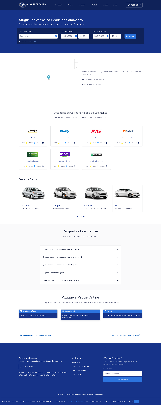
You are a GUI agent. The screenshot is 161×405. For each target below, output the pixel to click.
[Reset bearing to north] (76, 67)
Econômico (26, 205)
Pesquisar (130, 36)
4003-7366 (134, 5)
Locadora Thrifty (64, 138)
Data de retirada (67, 32)
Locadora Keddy (64, 161)
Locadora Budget (128, 138)
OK (136, 401)
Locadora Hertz (33, 138)
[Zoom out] (76, 64)
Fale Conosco (77, 374)
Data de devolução (99, 32)
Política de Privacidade (80, 366)
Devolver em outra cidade (28, 41)
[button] (77, 216)
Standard (88, 205)
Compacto (58, 205)
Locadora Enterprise (96, 161)
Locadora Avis (96, 138)
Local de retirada (25, 32)
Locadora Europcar (33, 161)
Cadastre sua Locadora (80, 370)
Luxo (117, 205)
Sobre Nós (76, 362)
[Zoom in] (76, 60)
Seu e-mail (107, 369)
